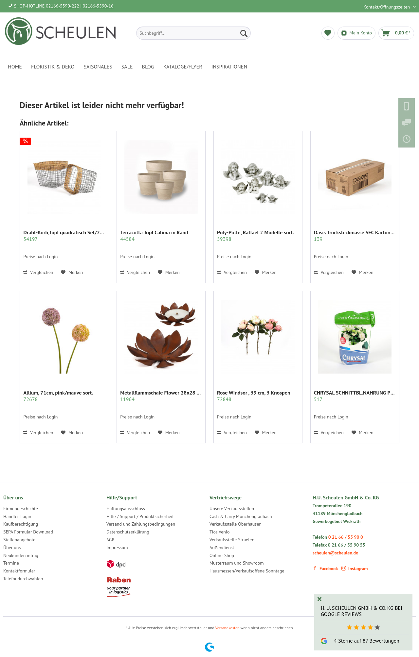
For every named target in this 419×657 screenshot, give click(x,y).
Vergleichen (38, 272)
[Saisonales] (98, 66)
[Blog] (148, 66)
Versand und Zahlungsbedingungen (140, 524)
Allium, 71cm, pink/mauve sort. (58, 395)
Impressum (117, 548)
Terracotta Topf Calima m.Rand (154, 235)
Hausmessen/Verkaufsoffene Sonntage (247, 571)
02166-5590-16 (98, 6)
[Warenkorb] (396, 33)
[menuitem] (193, 33)
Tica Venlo (220, 532)
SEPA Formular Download (28, 532)
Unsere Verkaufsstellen (232, 509)
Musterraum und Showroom (237, 563)
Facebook (325, 568)
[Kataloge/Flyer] (183, 66)
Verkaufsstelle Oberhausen (236, 524)
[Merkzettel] (328, 33)
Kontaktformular (19, 571)
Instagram (354, 568)
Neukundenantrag (20, 555)
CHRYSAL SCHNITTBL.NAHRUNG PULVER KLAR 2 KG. (355, 395)
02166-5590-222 (62, 6)
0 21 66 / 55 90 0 (345, 537)
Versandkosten (227, 627)
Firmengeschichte (20, 509)
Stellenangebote (19, 540)
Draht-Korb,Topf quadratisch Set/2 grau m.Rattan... (64, 235)
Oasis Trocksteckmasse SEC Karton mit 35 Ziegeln (355, 235)
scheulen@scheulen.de (335, 553)
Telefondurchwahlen (23, 579)
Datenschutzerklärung (127, 532)
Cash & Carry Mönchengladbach (241, 516)
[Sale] (127, 66)
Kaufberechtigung (20, 524)
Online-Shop (222, 555)
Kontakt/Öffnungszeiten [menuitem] (387, 7)
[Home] (15, 66)
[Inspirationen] (229, 66)
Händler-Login (17, 516)
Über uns (12, 548)
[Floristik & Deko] (53, 66)
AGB (110, 540)
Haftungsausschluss (125, 509)
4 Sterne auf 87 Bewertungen (366, 640)
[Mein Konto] (356, 33)
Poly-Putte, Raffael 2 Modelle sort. (255, 235)
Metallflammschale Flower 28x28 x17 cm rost (161, 395)
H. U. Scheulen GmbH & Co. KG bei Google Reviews (361, 611)
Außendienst (222, 548)
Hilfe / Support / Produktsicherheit (140, 516)
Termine (11, 563)
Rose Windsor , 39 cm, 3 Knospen (253, 395)
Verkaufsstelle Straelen (232, 540)
